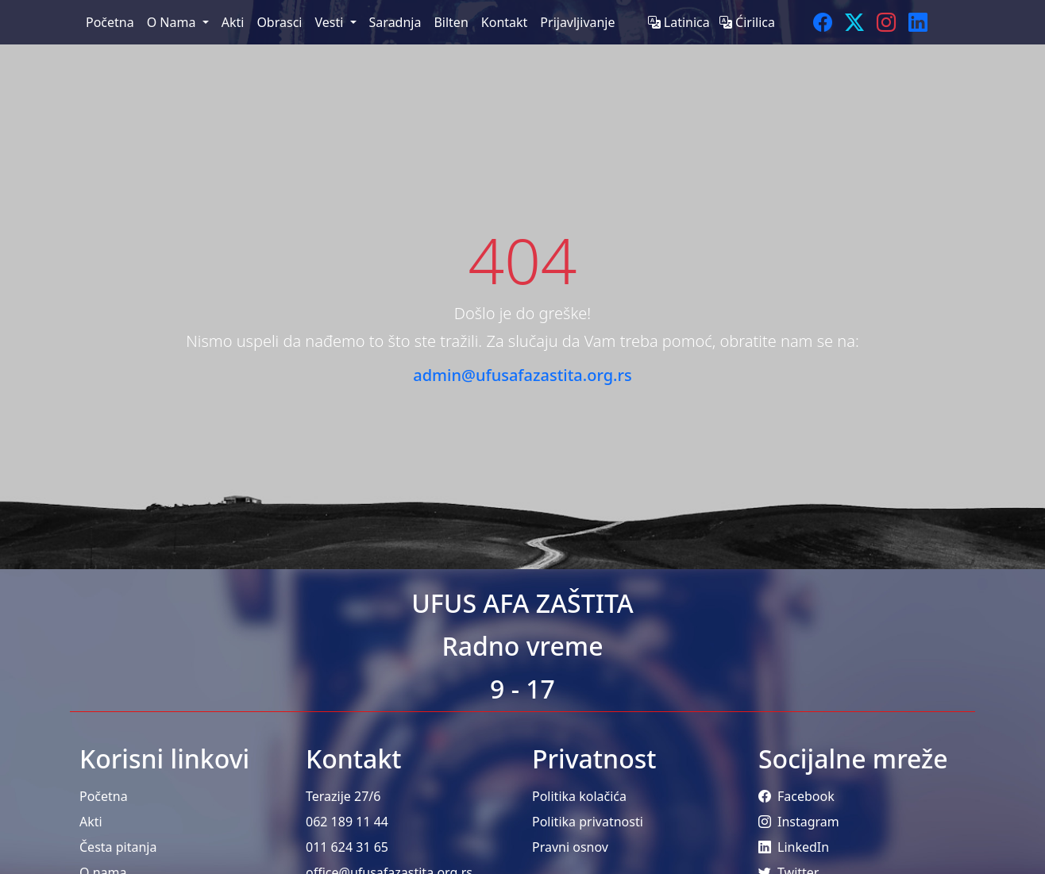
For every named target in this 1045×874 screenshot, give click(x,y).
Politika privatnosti (587, 821)
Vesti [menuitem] (330, 22)
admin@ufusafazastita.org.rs (522, 375)
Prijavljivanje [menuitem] (577, 22)
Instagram (798, 821)
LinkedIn (793, 847)
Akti (90, 821)
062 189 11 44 (347, 821)
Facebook (796, 796)
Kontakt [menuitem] (504, 22)
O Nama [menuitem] (173, 22)
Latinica (680, 22)
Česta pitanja (117, 847)
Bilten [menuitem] (451, 22)
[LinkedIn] (917, 22)
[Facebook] (822, 22)
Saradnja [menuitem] (395, 22)
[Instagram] (886, 22)
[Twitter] (854, 22)
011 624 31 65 (347, 847)
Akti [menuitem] (233, 22)
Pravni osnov (570, 847)
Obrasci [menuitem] (279, 22)
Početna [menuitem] (110, 22)
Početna (103, 796)
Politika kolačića (579, 796)
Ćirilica (747, 22)
